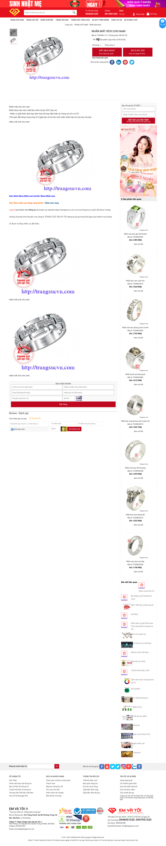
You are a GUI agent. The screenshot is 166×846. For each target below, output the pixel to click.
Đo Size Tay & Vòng (90, 787)
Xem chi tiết (138, 244)
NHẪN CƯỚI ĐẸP (47, 20)
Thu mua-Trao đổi (53, 790)
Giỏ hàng (151, 14)
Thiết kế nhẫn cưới (90, 780)
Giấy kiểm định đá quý (91, 793)
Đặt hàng (63, 404)
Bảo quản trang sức (90, 783)
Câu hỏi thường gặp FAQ (18, 796)
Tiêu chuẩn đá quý (127, 793)
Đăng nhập (138, 14)
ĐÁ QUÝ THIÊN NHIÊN (100, 20)
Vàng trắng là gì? (126, 780)
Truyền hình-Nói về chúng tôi (20, 790)
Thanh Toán (50, 783)
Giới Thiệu (13, 780)
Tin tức (122, 14)
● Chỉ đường (25, 818)
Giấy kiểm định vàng (90, 790)
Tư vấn (162, 24)
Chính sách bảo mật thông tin (20, 783)
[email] (41, 766)
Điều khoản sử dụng (53, 796)
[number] (102, 45)
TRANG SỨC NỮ (32, 20)
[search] (74, 13)
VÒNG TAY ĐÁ (116, 20)
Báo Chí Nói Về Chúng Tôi (19, 787)
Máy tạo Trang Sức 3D (54, 787)
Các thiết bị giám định (128, 783)
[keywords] (46, 12)
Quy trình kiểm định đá (128, 787)
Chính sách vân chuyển (55, 793)
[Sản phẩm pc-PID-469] (138, 161)
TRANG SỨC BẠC (62, 20)
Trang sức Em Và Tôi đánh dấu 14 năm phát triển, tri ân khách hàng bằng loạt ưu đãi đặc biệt (136, 797)
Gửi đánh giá (74, 429)
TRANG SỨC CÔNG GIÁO (80, 20)
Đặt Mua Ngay (107, 52)
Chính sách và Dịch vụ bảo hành (58, 780)
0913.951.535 (137, 52)
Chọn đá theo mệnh (127, 790)
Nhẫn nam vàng (52, 203)
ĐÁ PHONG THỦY (131, 20)
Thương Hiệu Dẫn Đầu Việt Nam (21, 793)
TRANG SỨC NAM (17, 20)
